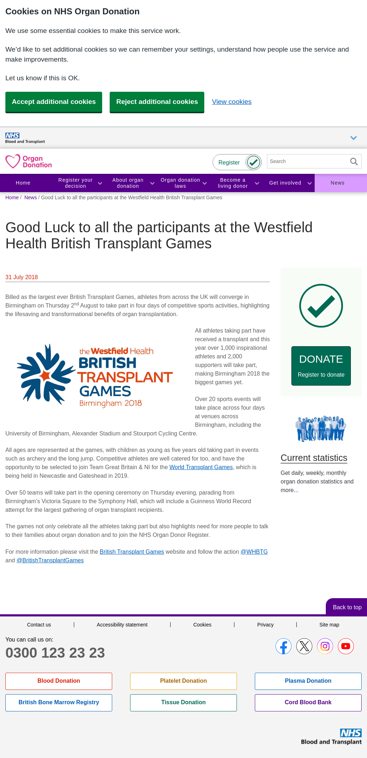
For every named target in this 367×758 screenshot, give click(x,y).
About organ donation (128, 183)
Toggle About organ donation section (152, 183)
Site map (329, 625)
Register (229, 162)
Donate (321, 365)
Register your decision (75, 183)
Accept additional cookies (54, 101)
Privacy (265, 625)
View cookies (232, 101)
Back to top (347, 607)
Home (23, 183)
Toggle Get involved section (309, 183)
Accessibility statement (122, 625)
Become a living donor (233, 183)
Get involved (285, 183)
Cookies (202, 625)
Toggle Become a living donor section (256, 183)
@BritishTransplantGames (50, 560)
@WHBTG (254, 552)
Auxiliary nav (353, 138)
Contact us (39, 625)
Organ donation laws (180, 183)
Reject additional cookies (157, 101)
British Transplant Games (132, 552)
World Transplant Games (201, 467)
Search (353, 161)
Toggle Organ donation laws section (204, 183)
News (338, 183)
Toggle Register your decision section (99, 183)
